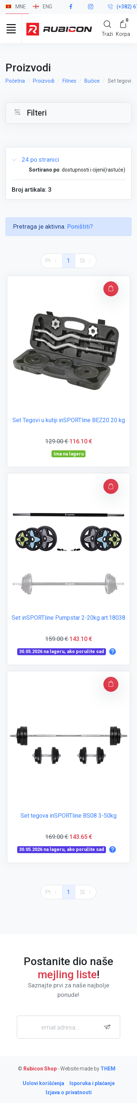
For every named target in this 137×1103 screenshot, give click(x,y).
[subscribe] (109, 1027)
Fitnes (69, 81)
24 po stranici (35, 160)
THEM (107, 1069)
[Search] (107, 28)
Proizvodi (43, 81)
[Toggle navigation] (11, 28)
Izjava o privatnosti (69, 1092)
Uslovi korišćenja (43, 1083)
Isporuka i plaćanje (92, 1083)
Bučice (92, 81)
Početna (15, 81)
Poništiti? (80, 226)
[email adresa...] (68, 1027)
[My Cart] (123, 28)
